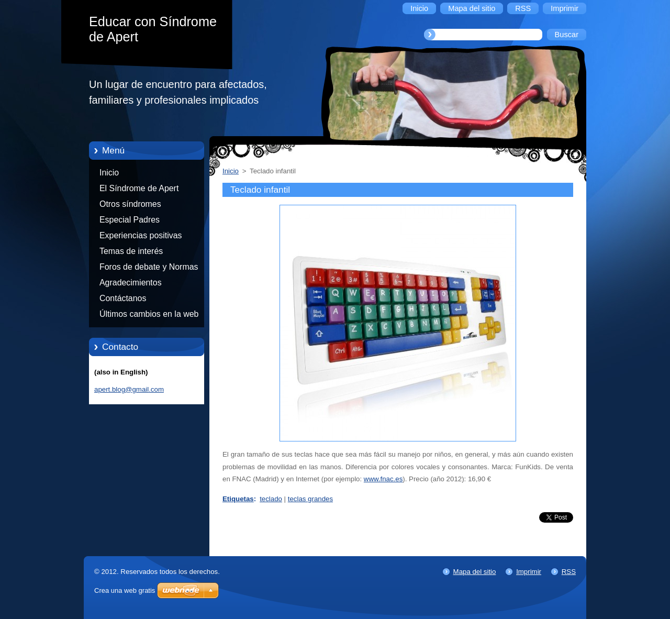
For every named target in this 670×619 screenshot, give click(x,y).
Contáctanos (122, 298)
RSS (569, 572)
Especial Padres (129, 219)
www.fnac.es (383, 479)
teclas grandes (310, 499)
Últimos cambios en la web (148, 314)
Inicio (109, 172)
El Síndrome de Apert (138, 188)
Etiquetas (238, 499)
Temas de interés (131, 251)
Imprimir (528, 572)
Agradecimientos (130, 282)
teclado (271, 499)
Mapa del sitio (474, 572)
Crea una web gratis (124, 590)
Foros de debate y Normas (148, 266)
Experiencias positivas (140, 235)
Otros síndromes (130, 204)
